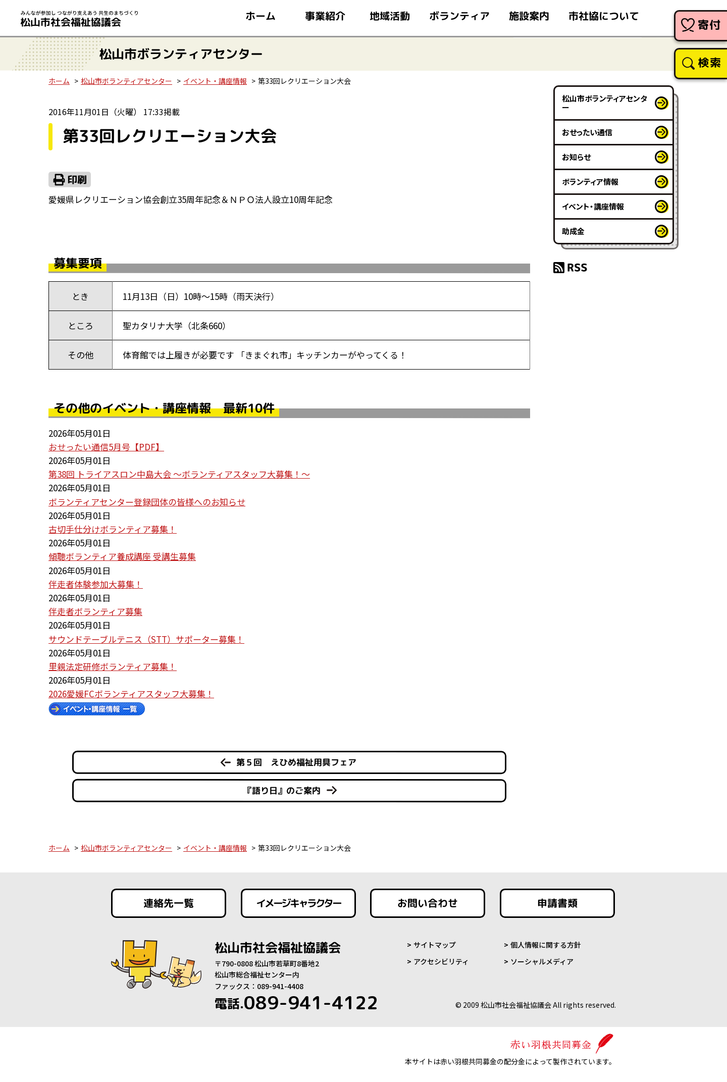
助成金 (573, 231)
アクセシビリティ (441, 961)
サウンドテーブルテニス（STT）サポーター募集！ (146, 639)
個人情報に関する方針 (545, 945)
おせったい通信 (587, 132)
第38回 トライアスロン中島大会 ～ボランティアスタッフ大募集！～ (179, 474)
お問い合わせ (427, 903)
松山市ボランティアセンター (126, 81)
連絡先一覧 (168, 903)
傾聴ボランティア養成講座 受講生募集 (122, 556)
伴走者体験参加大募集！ (95, 584)
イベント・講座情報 (215, 81)
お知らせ (576, 156)
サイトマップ (434, 945)
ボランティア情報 (590, 181)
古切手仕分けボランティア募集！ (112, 529)
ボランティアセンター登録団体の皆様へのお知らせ (146, 501)
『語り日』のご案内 (282, 790)
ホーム (59, 81)
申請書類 (557, 903)
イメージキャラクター (298, 903)
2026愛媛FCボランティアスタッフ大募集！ (131, 693)
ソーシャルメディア (542, 961)
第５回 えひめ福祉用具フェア (296, 762)
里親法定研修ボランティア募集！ (112, 666)
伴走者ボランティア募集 (95, 611)
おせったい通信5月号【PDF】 (106, 446)
